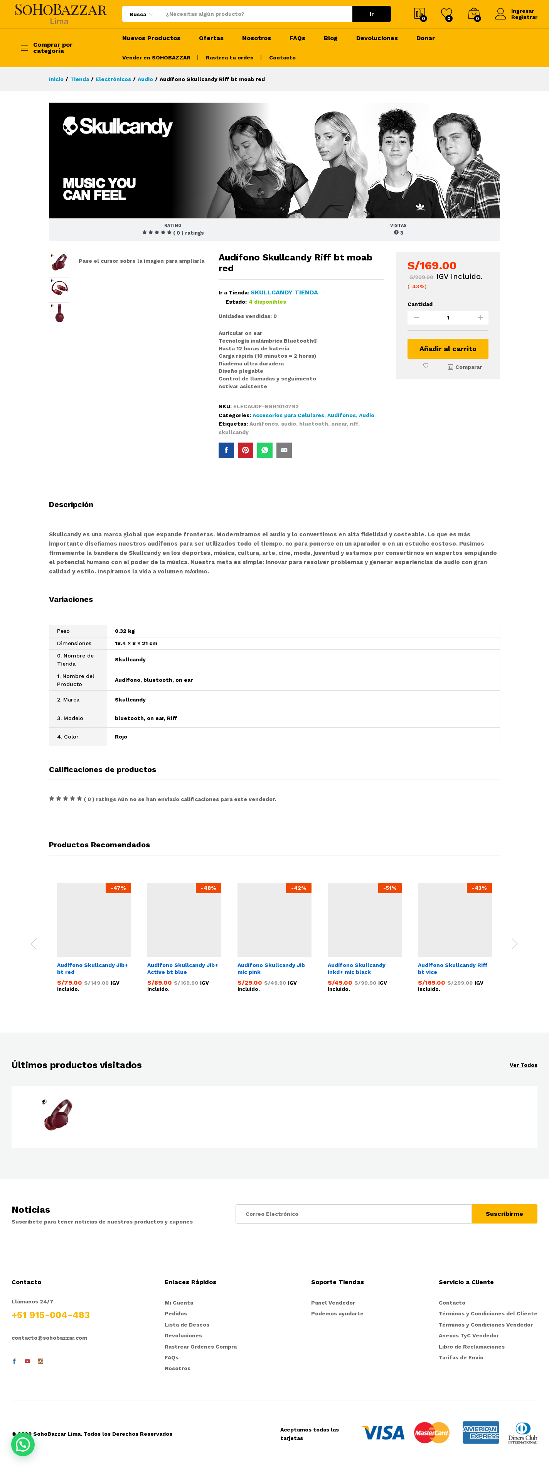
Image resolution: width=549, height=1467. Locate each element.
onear (339, 424)
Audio (366, 415)
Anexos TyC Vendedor (469, 1335)
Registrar (524, 17)
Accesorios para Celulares (288, 415)
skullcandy (234, 432)
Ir (372, 14)
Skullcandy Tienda (284, 292)
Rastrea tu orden (230, 57)
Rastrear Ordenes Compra (201, 1347)
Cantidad (420, 304)
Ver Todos (523, 1065)
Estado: (236, 302)
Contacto (282, 57)
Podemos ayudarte (337, 1313)
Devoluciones (377, 38)
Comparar (468, 367)
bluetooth (313, 424)
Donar (425, 38)
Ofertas (211, 38)
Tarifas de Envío (461, 1357)
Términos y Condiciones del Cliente (488, 1313)
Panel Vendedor (333, 1303)
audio (288, 424)
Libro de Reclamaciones (472, 1347)
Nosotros (256, 38)
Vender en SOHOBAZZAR (156, 57)
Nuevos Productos (151, 38)
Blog (331, 38)
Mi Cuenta (179, 1303)
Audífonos (341, 415)
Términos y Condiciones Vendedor (486, 1325)
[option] (94, 939)
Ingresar (514, 11)
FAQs (297, 38)
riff (354, 424)
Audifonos (263, 424)
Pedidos (176, 1313)
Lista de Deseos (187, 1325)
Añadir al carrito (448, 349)
